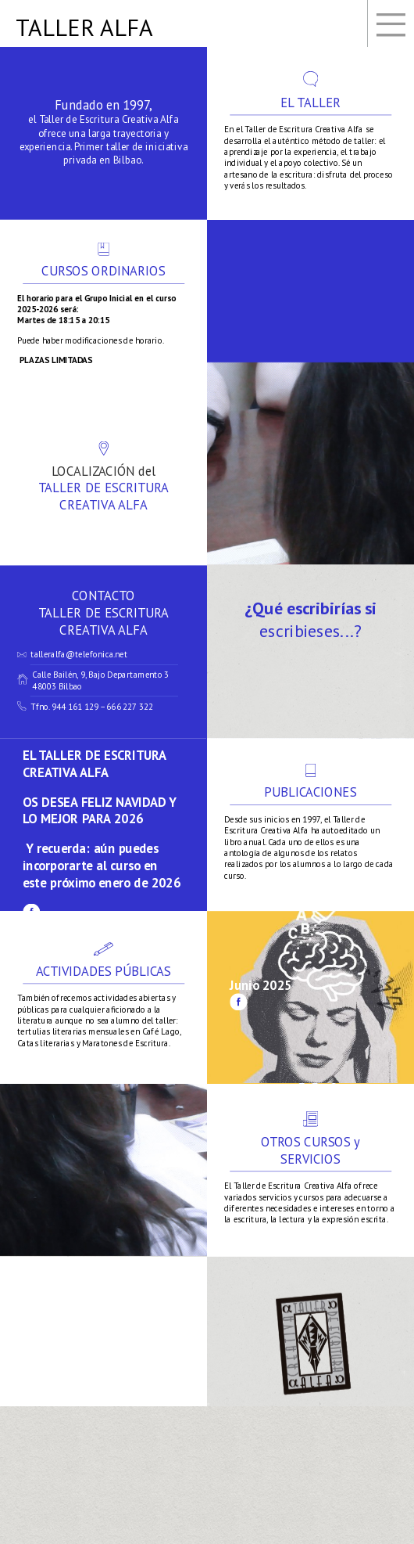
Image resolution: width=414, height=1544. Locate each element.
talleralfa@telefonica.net (78, 654)
